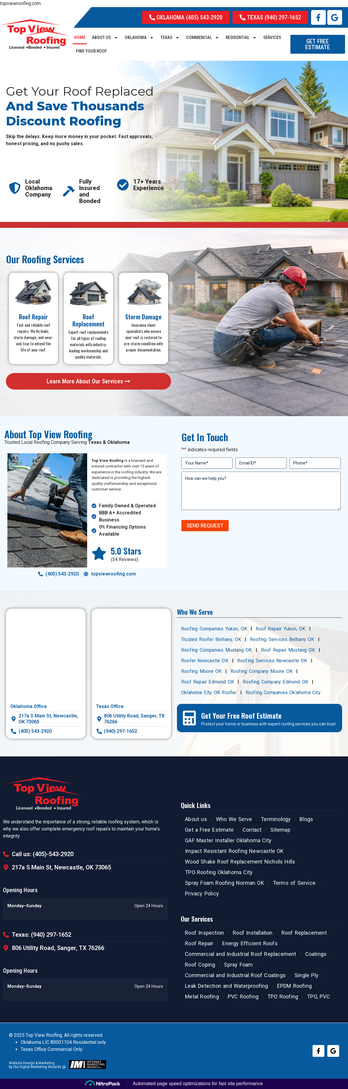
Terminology (276, 819)
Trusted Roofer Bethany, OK (211, 639)
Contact (252, 830)
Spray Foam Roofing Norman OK (224, 883)
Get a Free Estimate (209, 830)
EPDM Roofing (294, 986)
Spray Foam (238, 965)
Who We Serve (234, 819)
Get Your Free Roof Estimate (241, 715)
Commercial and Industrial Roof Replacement (240, 954)
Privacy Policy (202, 893)
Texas (170, 37)
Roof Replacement (304, 933)
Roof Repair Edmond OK (207, 682)
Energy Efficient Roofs (249, 943)
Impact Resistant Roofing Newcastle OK (234, 851)
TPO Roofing (282, 996)
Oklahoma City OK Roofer (209, 692)
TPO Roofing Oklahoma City (219, 872)
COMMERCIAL (202, 37)
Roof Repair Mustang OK (288, 650)
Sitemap (280, 830)
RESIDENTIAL (241, 37)
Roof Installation (252, 933)
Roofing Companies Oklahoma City (283, 692)
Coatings (316, 954)
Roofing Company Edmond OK (275, 682)
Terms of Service (294, 883)
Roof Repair (199, 943)
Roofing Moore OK (201, 671)
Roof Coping (200, 965)
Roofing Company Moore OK (261, 671)
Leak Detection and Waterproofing (226, 986)
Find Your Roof (91, 51)
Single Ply (306, 975)
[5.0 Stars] (99, 553)
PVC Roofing (243, 996)
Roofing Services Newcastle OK (272, 660)
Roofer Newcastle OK (204, 660)
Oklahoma (139, 37)
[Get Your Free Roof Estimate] (189, 718)
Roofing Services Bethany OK (282, 639)
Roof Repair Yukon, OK (280, 629)
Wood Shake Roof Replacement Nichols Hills (240, 862)
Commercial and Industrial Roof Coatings (235, 975)
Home (79, 37)
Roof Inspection (204, 933)
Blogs (306, 819)
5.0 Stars (126, 551)
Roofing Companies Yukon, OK (214, 629)
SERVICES (272, 37)
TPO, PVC (318, 996)
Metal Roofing (202, 996)
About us (105, 37)
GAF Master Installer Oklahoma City (228, 840)
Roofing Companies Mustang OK (216, 650)
